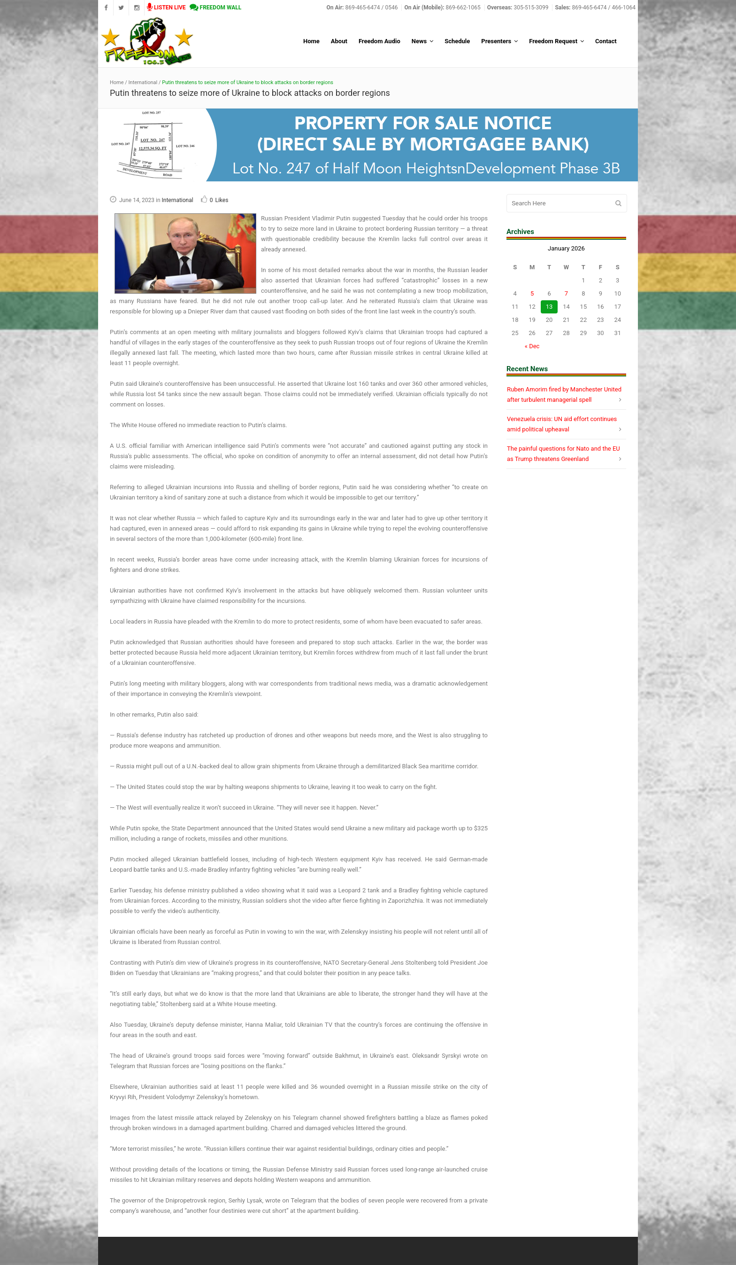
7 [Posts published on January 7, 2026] (566, 293)
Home (117, 82)
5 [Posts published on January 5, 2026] (532, 293)
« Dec (532, 346)
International (143, 82)
